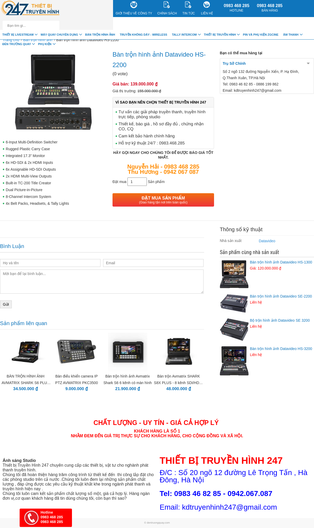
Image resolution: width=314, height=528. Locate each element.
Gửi (6, 304)
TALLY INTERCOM (184, 34)
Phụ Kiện (44, 44)
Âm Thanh (291, 34)
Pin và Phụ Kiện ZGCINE (260, 34)
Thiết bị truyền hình (220, 34)
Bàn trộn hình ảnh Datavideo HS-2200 (87, 40)
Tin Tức (188, 8)
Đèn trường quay (16, 44)
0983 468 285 (236, 7)
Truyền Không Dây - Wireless (143, 34)
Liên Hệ (207, 8)
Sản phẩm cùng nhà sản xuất (249, 252)
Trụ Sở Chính (234, 63)
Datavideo (267, 241)
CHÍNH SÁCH (167, 8)
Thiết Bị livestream (17, 34)
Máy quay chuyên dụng (59, 34)
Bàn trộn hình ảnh (100, 34)
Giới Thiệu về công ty (134, 8)
